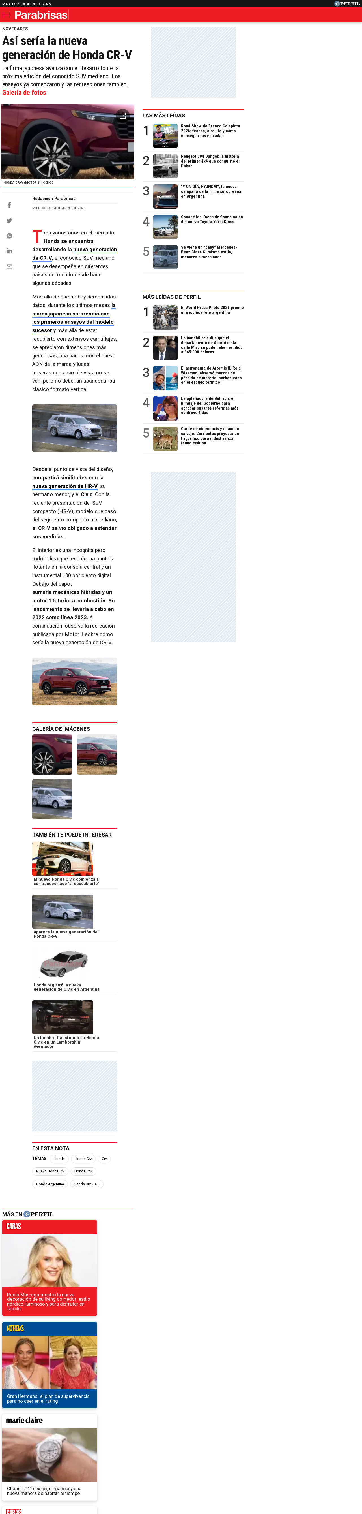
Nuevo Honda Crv (131, 1033)
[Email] (9, 328)
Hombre (155, 1451)
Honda (59, 1033)
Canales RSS (87, 1472)
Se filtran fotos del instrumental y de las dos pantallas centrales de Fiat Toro (89, 1326)
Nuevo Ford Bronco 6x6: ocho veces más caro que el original (72, 1367)
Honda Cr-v (164, 1033)
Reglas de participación (242, 1472)
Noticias (73, 1451)
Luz (256, 1451)
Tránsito (279, 1472)
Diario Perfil (23, 1451)
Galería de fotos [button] (208, 84)
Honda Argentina (197, 1033)
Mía (272, 1451)
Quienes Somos (121, 1472)
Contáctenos (155, 1472)
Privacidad (184, 1472)
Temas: (40, 1033)
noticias (189, 1090)
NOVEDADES (15, 28)
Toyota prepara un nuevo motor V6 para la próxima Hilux (66, 1346)
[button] (237, 109)
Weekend (181, 1451)
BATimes (341, 1451)
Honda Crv (83, 1033)
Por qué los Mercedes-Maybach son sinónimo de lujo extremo (73, 1356)
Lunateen (294, 1451)
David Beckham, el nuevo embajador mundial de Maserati (67, 1336)
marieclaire (61, 1202)
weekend (189, 1202)
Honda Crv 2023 (49, 1046)
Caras (50, 1451)
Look (238, 1451)
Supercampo (211, 1451)
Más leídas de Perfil (287, 297)
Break (318, 1451)
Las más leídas (279, 115)
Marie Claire (102, 1451)
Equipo (207, 1472)
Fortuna (130, 1451)
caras (61, 1090)
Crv (104, 1033)
